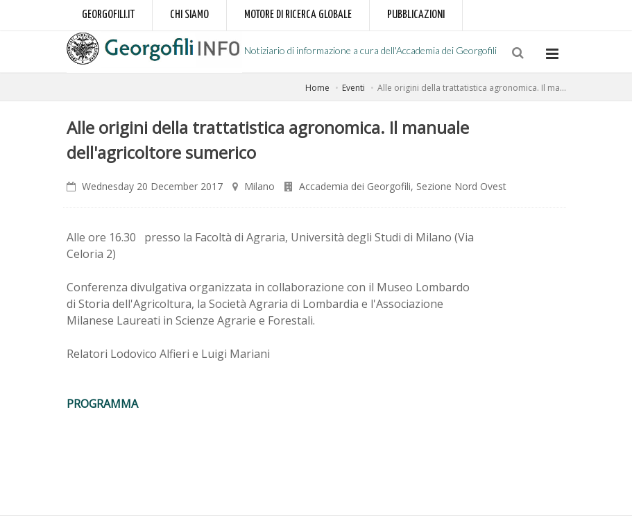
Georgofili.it (108, 15)
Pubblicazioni (416, 15)
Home (317, 88)
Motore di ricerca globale (298, 15)
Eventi (353, 88)
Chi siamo (189, 15)
